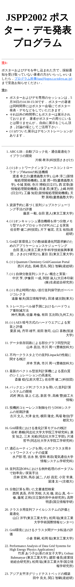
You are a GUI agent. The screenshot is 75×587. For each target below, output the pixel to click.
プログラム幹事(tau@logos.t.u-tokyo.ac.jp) (43, 78)
